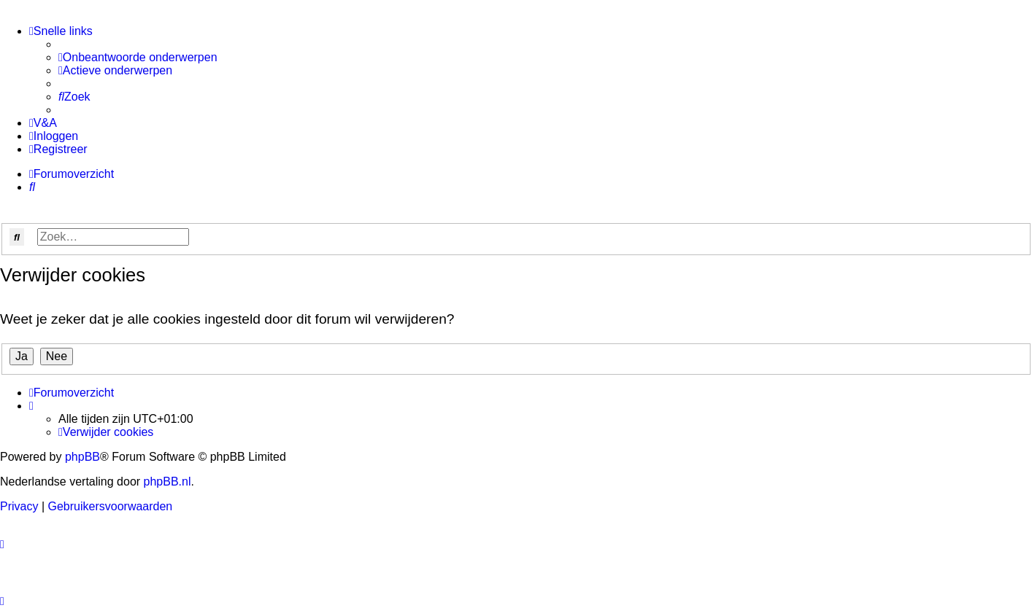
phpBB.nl (167, 481)
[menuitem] (137, 57)
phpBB (82, 457)
